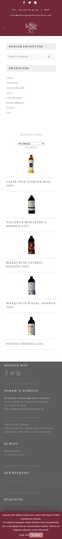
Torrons (10, 107)
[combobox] (31, 147)
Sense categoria (15, 102)
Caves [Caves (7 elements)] (7, 506)
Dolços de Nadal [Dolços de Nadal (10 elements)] (33, 506)
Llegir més (24, 535)
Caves (9, 77)
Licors (9, 92)
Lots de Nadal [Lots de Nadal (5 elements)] (11, 511)
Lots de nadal (13, 97)
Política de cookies (28, 431)
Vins (8, 112)
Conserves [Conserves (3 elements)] (17, 506)
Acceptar (36, 535)
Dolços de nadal (15, 87)
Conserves (12, 82)
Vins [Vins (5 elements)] (32, 511)
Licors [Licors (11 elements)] (46, 506)
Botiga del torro (12, 451)
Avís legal (45, 431)
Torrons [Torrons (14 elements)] (24, 511)
